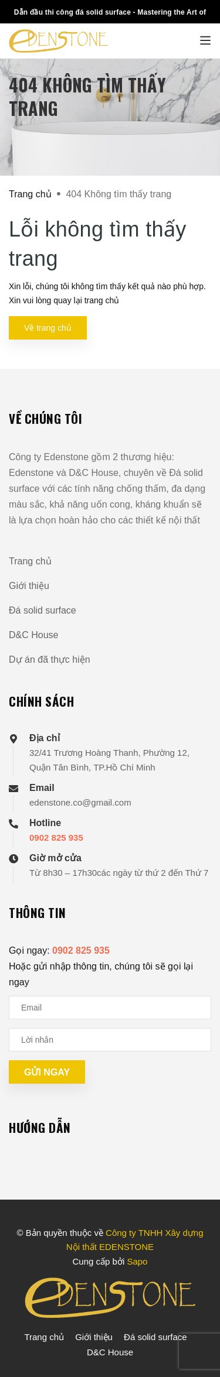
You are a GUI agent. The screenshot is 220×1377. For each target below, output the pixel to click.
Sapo (137, 1261)
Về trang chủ (48, 328)
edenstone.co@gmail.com (80, 802)
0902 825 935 (56, 837)
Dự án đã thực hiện (49, 659)
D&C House (33, 635)
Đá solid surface (42, 610)
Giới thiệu (29, 586)
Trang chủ (30, 561)
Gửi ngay (47, 1072)
